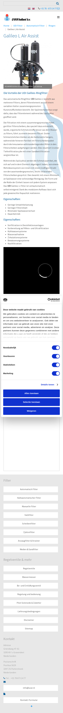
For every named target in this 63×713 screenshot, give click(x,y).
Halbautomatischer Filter (29, 498)
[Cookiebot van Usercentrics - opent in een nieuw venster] (48, 300)
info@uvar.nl (29, 688)
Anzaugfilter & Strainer (29, 540)
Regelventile (29, 568)
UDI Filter (17, 25)
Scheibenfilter (29, 523)
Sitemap (29, 628)
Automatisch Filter (36, 25)
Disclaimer (29, 620)
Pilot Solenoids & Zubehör (29, 603)
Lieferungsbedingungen (29, 611)
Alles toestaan (31, 393)
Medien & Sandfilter (29, 549)
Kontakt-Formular (29, 700)
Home (6, 25)
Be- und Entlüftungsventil (29, 585)
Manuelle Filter (29, 506)
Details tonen (47, 384)
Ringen (52, 25)
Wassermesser (29, 577)
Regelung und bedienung (29, 594)
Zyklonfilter (29, 532)
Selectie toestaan (31, 402)
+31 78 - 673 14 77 (48, 8)
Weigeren (31, 411)
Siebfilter (29, 515)
